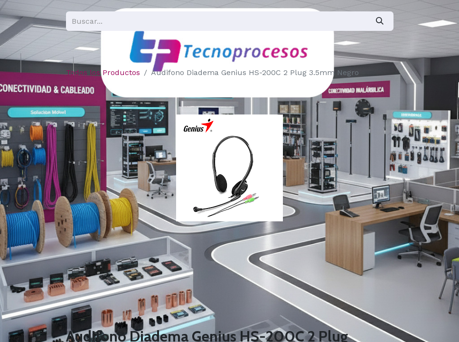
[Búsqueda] (379, 21)
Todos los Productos (103, 72)
